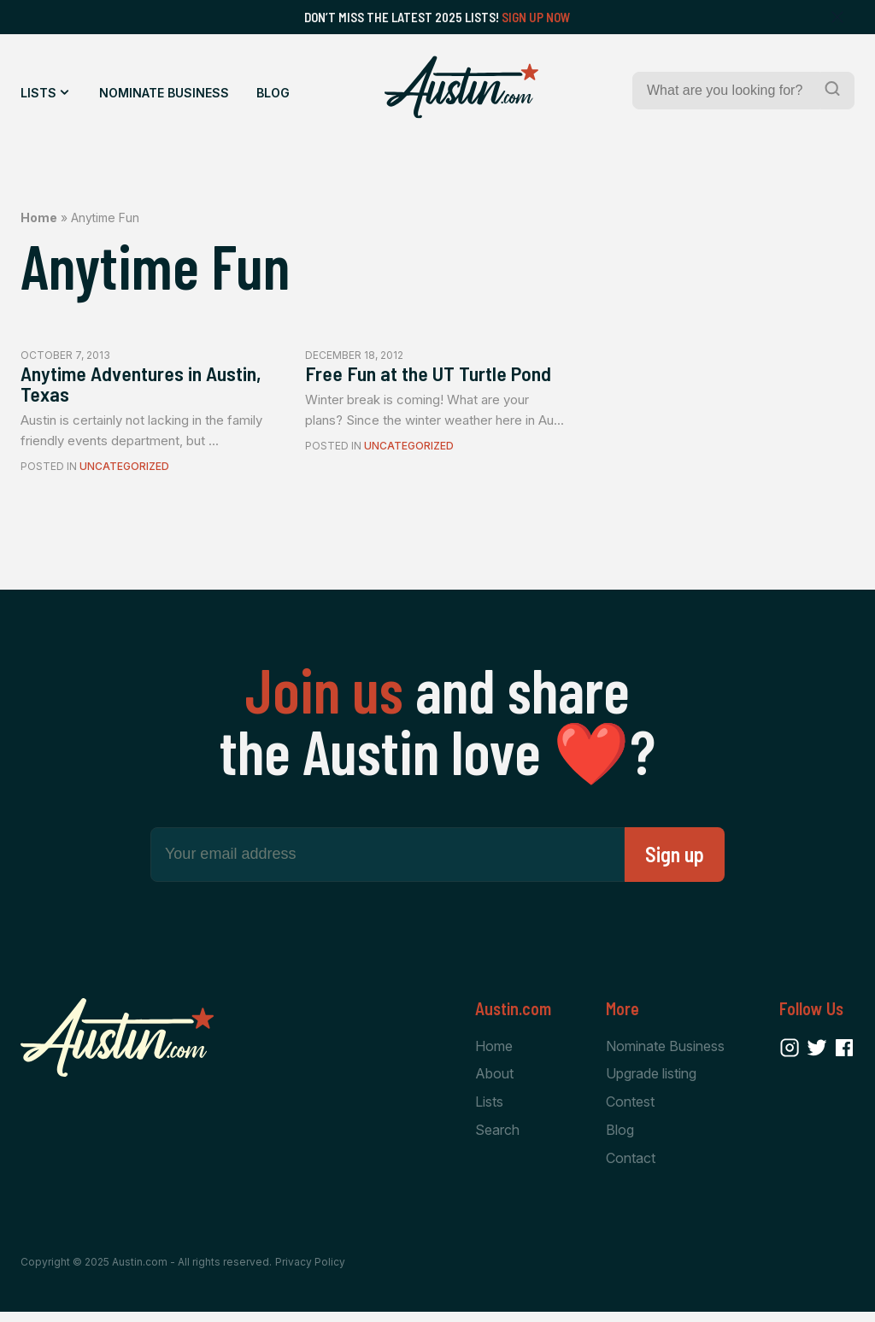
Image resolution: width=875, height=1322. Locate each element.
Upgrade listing (651, 1081)
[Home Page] (461, 87)
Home (39, 217)
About (494, 1081)
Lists (38, 92)
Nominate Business (164, 92)
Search (497, 1139)
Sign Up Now (536, 17)
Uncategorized (124, 473)
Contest (630, 1110)
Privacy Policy (310, 1272)
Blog (273, 92)
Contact (630, 1167)
